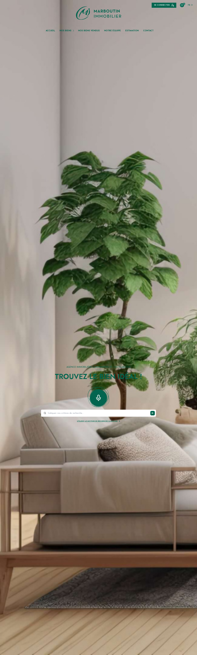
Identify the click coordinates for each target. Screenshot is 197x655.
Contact (148, 31)
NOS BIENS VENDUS (89, 31)
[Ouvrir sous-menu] (73, 30)
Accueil (50, 31)
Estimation (132, 31)
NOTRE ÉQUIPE (112, 31)
